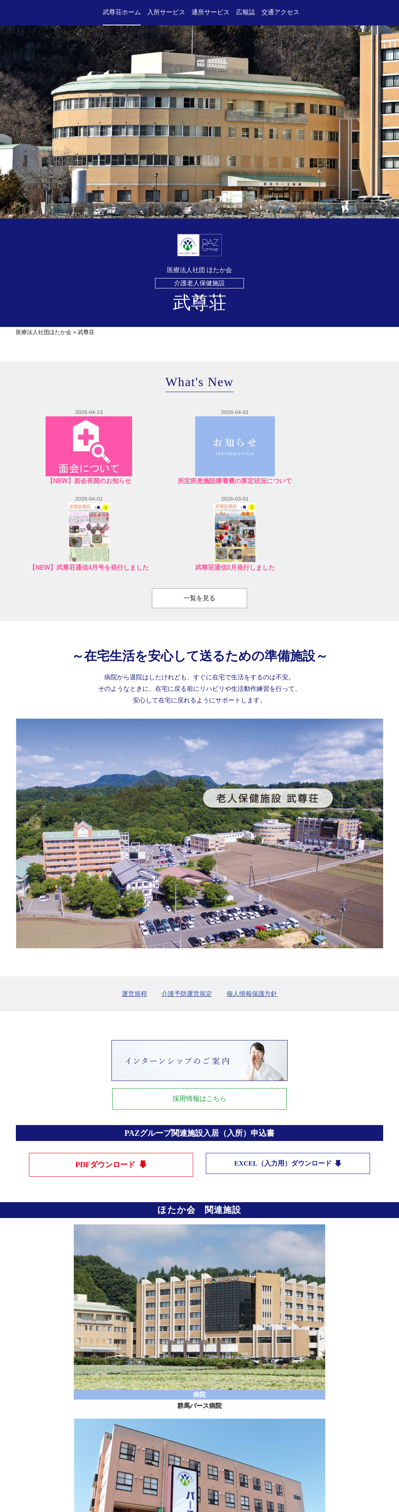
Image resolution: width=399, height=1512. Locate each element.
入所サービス (166, 12)
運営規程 (134, 916)
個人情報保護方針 (251, 916)
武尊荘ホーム (122, 12)
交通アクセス (280, 12)
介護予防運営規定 (186, 916)
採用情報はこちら (199, 1022)
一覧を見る (199, 521)
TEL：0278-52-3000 (180, 1449)
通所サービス (211, 12)
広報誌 (245, 12)
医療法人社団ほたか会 (43, 332)
